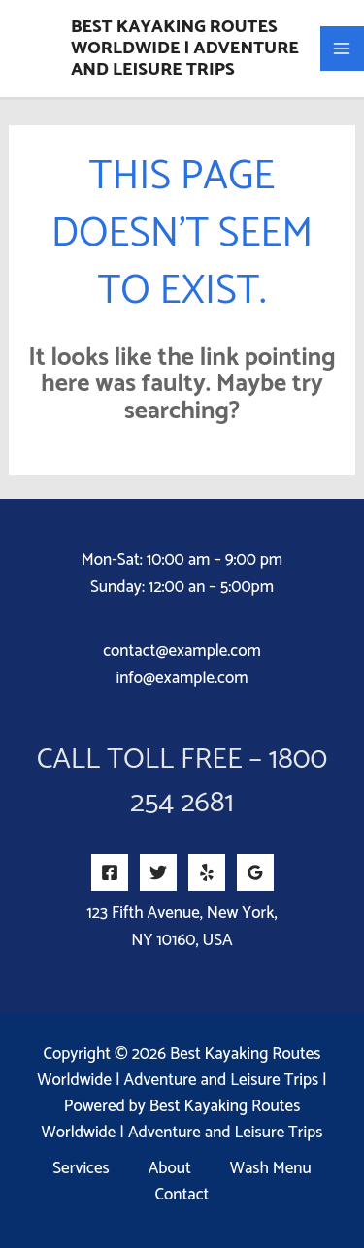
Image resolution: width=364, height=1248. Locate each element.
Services (80, 1169)
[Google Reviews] (255, 872)
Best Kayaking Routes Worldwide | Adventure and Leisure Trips (185, 48)
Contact (182, 1195)
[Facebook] (109, 872)
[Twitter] (158, 872)
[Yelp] (206, 872)
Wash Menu (271, 1169)
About (170, 1169)
